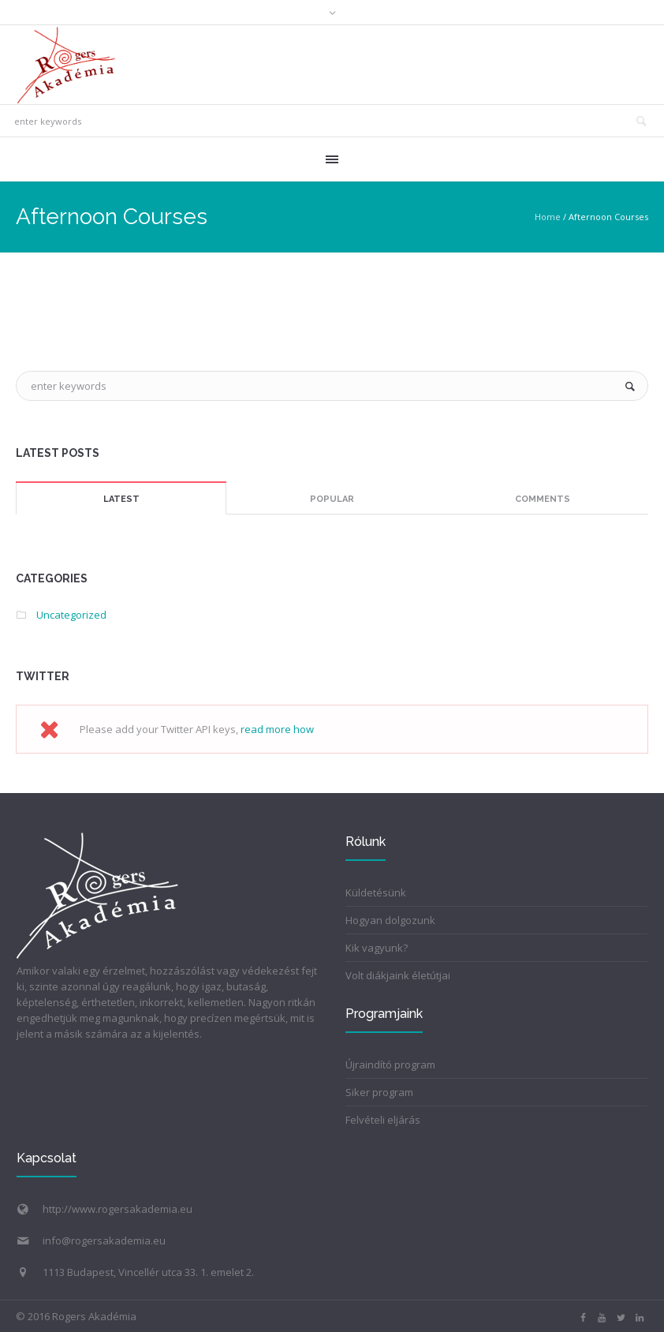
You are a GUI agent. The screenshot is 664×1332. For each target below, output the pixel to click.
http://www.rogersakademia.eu (117, 1209)
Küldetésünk (375, 892)
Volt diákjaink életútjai (397, 975)
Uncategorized (71, 615)
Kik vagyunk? (376, 948)
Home (548, 217)
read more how (277, 729)
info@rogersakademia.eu (104, 1240)
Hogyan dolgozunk (390, 920)
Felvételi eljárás (382, 1120)
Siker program (379, 1092)
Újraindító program (390, 1064)
